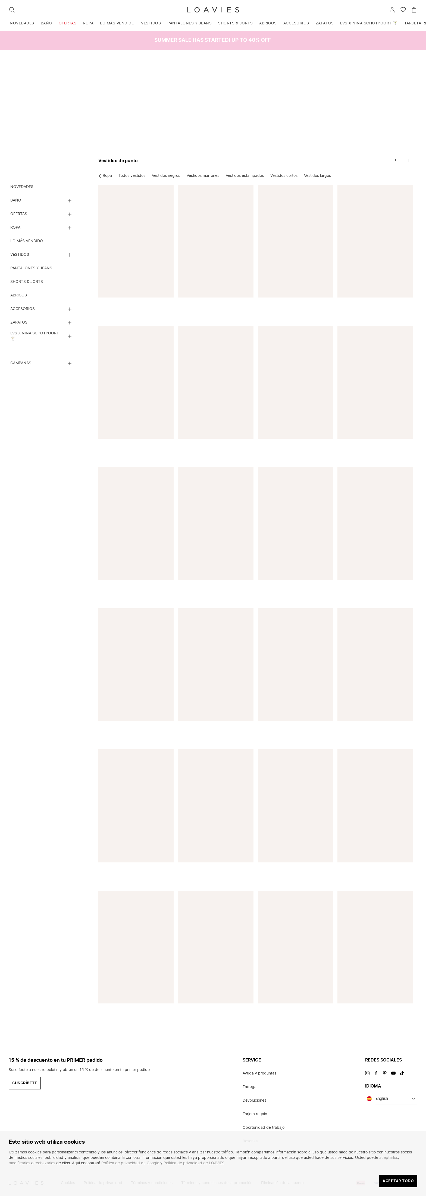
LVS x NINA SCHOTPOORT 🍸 (369, 23)
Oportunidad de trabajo (263, 1128)
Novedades (22, 23)
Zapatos (325, 23)
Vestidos (151, 23)
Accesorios (296, 23)
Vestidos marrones (203, 176)
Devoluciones (254, 1100)
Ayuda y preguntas (259, 1073)
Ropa (88, 23)
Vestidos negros (166, 176)
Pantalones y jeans (189, 23)
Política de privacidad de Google (130, 1163)
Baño (46, 23)
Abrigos (268, 23)
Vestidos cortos (283, 176)
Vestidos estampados (245, 176)
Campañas (20, 363)
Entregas (250, 1087)
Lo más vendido (117, 23)
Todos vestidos (131, 176)
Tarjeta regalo (255, 1114)
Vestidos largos (317, 176)
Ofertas (68, 23)
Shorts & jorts (235, 23)
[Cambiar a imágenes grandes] (407, 160)
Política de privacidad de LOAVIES (194, 1163)
